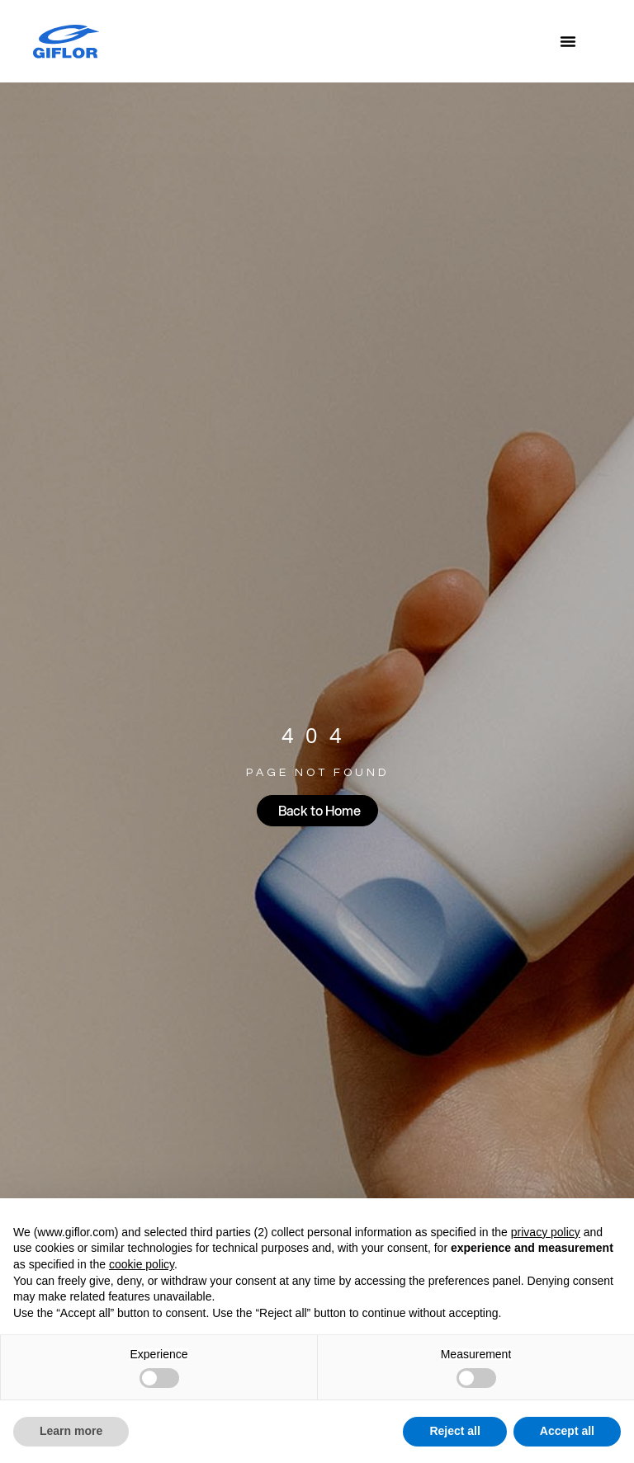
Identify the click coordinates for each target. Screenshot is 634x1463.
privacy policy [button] (545, 1232)
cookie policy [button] (141, 1264)
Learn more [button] (71, 1430)
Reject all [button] (454, 1430)
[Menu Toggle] (568, 41)
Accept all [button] (567, 1430)
